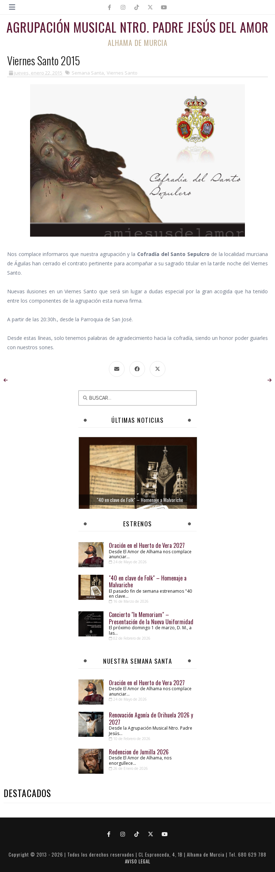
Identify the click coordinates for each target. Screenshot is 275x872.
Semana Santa (88, 73)
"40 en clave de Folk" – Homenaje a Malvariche (148, 581)
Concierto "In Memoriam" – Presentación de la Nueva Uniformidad (151, 618)
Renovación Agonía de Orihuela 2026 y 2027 (151, 718)
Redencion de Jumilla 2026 (139, 752)
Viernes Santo (122, 73)
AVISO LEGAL (137, 861)
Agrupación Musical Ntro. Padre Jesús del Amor (137, 27)
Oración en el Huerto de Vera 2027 (147, 545)
